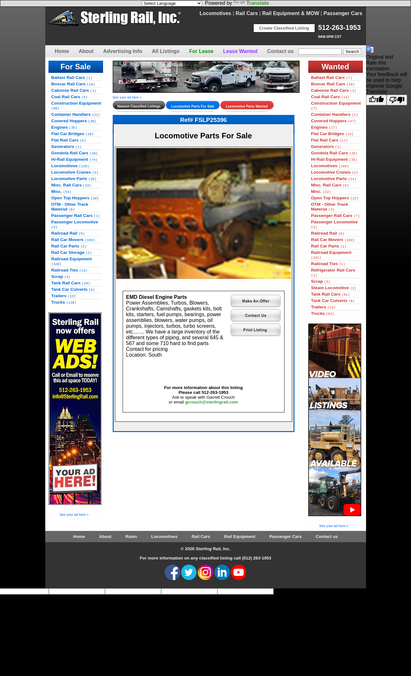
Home (62, 51)
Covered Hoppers (73, 120)
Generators (66, 146)
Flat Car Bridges (72, 133)
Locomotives (216, 13)
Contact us (280, 51)
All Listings (165, 51)
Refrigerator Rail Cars (333, 272)
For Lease (201, 51)
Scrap (61, 276)
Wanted (335, 66)
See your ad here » (74, 514)
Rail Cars (247, 13)
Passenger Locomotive (74, 224)
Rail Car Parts (69, 246)
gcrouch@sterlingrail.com (211, 402)
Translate (251, 3)
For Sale (75, 66)
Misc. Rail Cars (71, 185)
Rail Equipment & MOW (290, 13)
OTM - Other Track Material (70, 207)
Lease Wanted (240, 51)
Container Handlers (75, 114)
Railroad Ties (69, 270)
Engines (64, 127)
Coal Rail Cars (69, 96)
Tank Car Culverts (73, 289)
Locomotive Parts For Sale (192, 106)
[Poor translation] (397, 100)
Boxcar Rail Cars (73, 84)
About (86, 51)
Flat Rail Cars (68, 140)
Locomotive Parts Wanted (246, 106)
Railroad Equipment (71, 261)
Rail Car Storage (71, 252)
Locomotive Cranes (75, 172)
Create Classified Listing (284, 28)
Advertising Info (122, 51)
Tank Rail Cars (70, 283)
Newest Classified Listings (139, 106)
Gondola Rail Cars (74, 153)
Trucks (64, 302)
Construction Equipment (76, 105)
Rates (131, 536)
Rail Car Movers (73, 239)
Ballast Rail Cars (71, 77)
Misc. (61, 191)
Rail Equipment (239, 536)
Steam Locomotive (333, 287)
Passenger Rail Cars (75, 215)
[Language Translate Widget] (172, 3)
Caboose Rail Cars (74, 90)
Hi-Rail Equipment (74, 159)
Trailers (63, 295)
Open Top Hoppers (75, 197)
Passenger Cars (343, 13)
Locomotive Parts (74, 178)
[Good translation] (376, 100)
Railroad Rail (68, 233)
